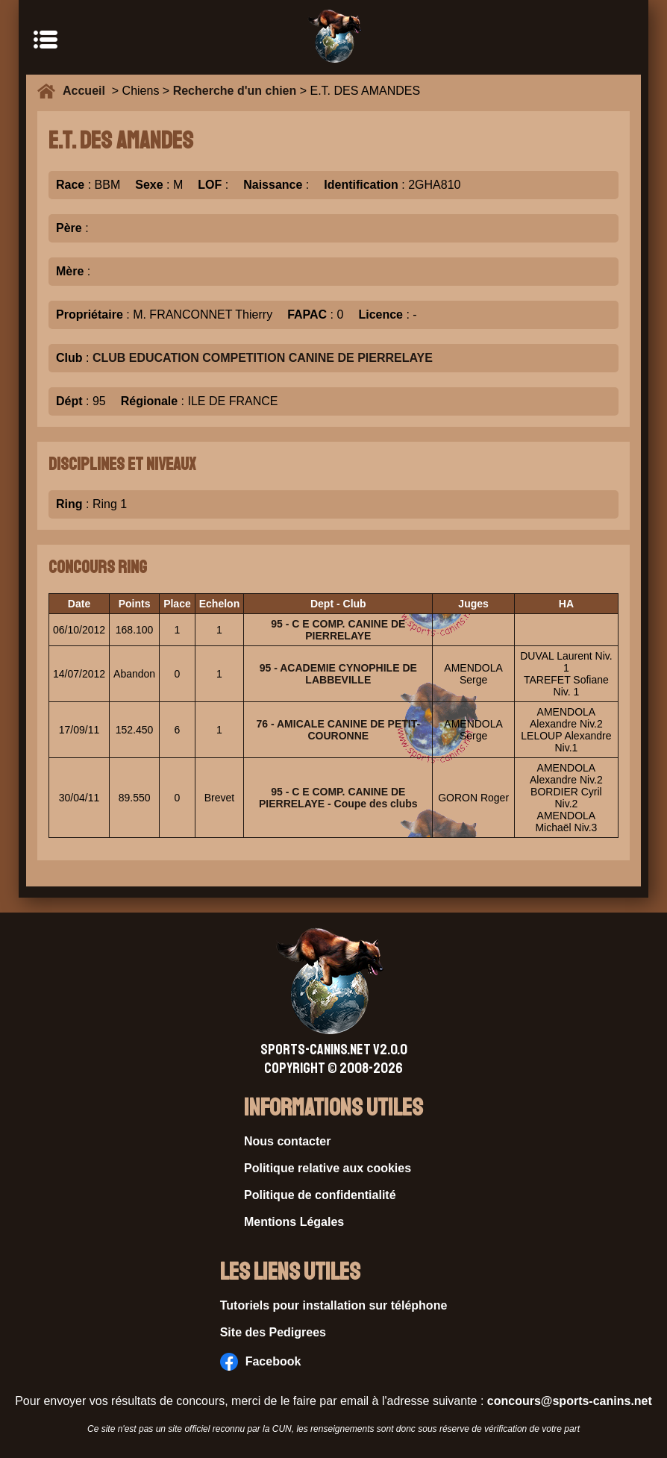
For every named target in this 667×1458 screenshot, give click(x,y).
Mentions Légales (294, 1221)
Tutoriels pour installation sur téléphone (334, 1305)
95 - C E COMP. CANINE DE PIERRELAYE (338, 630)
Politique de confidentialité (320, 1195)
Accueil (87, 90)
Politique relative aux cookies (327, 1168)
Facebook (260, 1362)
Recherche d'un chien (235, 90)
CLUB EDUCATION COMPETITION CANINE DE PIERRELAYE (263, 357)
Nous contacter (287, 1141)
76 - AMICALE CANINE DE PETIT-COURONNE (338, 730)
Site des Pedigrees (273, 1332)
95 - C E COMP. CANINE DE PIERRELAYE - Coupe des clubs (338, 798)
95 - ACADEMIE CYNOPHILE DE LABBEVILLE (338, 674)
